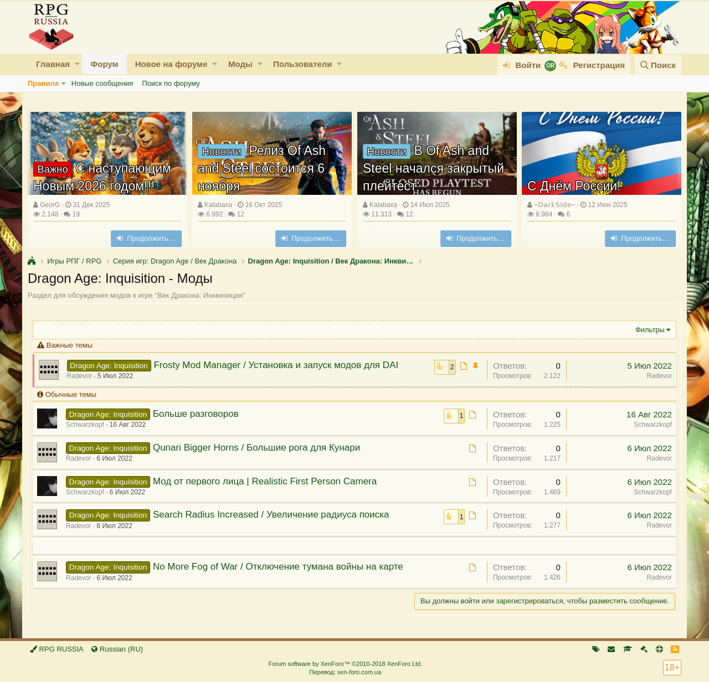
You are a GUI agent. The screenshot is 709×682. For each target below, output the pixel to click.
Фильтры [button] (649, 330)
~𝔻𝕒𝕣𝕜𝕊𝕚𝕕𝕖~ (554, 205)
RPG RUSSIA (57, 649)
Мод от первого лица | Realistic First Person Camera (266, 481)
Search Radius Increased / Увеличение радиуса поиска (272, 514)
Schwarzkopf (652, 424)
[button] (77, 64)
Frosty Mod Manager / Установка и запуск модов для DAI (277, 365)
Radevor (80, 376)
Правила (43, 83)
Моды (240, 64)
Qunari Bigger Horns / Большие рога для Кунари (257, 447)
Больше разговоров (197, 414)
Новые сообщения (102, 83)
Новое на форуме (171, 64)
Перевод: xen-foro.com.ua (345, 672)
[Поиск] (658, 65)
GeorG (50, 205)
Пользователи (302, 64)
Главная (53, 64)
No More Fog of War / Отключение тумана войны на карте (279, 566)
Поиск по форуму (170, 83)
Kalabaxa (218, 205)
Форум (104, 64)
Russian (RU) (117, 649)
